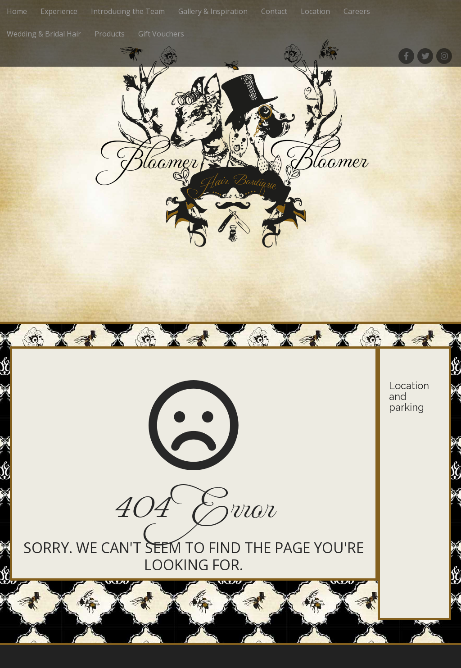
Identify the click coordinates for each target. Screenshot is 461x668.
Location (315, 11)
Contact (274, 11)
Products (110, 34)
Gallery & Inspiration (213, 11)
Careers (356, 11)
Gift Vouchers (161, 34)
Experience (59, 11)
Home (17, 11)
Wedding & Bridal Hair (44, 34)
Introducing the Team (128, 11)
